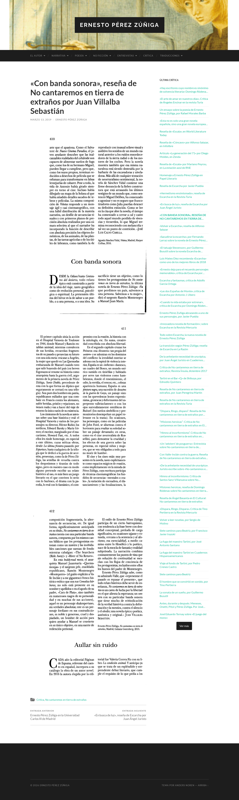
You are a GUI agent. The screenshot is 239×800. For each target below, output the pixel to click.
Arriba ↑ (203, 785)
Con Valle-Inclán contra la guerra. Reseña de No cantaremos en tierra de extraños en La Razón (184, 456)
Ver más (184, 625)
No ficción (100, 55)
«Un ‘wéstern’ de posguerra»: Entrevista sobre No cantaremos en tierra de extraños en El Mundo (183, 445)
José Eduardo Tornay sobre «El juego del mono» (183, 615)
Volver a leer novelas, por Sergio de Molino (180, 521)
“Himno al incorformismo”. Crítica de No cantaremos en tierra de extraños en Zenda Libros (183, 434)
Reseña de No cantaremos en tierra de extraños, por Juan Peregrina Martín (182, 391)
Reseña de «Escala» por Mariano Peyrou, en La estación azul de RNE (183, 165)
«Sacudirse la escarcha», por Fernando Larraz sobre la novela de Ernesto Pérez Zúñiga (183, 238)
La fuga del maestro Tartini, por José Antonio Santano (180, 543)
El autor (36, 55)
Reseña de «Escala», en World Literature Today (183, 133)
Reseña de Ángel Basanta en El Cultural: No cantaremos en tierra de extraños (183, 499)
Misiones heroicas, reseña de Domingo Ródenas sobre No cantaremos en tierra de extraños (183, 489)
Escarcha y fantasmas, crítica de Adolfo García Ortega (182, 282)
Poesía (79, 55)
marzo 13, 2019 (40, 119)
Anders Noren (184, 785)
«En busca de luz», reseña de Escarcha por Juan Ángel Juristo (117, 714)
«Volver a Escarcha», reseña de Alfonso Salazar (182, 227)
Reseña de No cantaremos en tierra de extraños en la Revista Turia (182, 401)
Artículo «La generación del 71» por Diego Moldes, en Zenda (184, 154)
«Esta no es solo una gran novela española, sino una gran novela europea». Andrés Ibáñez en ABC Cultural (183, 122)
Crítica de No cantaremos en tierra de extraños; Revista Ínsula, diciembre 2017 (183, 369)
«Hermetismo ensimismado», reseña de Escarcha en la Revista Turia (182, 195)
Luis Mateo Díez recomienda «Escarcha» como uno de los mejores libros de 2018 (183, 260)
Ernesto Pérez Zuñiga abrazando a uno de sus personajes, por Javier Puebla (184, 314)
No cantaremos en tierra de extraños (66, 699)
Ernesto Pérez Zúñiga (119, 25)
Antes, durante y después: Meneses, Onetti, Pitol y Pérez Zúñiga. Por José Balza (181, 605)
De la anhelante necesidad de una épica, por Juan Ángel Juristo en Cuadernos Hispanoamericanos (183, 358)
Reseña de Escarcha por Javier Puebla (182, 185)
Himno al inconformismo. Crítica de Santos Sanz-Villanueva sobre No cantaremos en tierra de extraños (180, 478)
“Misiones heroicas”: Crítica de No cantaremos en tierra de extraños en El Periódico (182, 423)
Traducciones (170, 55)
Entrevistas (125, 55)
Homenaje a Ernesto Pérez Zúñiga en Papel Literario (181, 176)
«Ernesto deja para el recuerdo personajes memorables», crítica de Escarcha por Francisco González (184, 271)
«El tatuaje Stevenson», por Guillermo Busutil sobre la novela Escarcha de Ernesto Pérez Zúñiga (181, 249)
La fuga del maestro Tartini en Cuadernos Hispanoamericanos (183, 554)
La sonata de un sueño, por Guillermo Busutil (181, 594)
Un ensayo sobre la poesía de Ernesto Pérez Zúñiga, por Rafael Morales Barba (183, 111)
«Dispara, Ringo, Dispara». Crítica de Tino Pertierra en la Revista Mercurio (183, 510)
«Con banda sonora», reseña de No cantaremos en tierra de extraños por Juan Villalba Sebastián (183, 216)
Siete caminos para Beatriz (175, 574)
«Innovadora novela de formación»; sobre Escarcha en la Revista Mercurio (184, 325)
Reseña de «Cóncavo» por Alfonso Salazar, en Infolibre (184, 144)
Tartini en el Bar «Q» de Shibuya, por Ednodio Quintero (180, 380)
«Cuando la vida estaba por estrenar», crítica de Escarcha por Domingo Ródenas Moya (184, 304)
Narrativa (58, 55)
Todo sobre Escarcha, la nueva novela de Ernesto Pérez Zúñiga (183, 336)
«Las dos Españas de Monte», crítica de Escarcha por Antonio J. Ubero (182, 292)
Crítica (148, 55)
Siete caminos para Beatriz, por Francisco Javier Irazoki (183, 532)
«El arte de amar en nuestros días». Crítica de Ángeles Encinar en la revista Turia (184, 100)
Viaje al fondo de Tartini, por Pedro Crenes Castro (180, 565)
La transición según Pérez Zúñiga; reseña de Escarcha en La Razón (183, 347)
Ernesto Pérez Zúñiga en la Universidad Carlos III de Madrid (58, 714)
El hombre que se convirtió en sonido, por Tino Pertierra (184, 583)
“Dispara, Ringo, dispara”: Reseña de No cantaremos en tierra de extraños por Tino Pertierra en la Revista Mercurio (183, 412)
